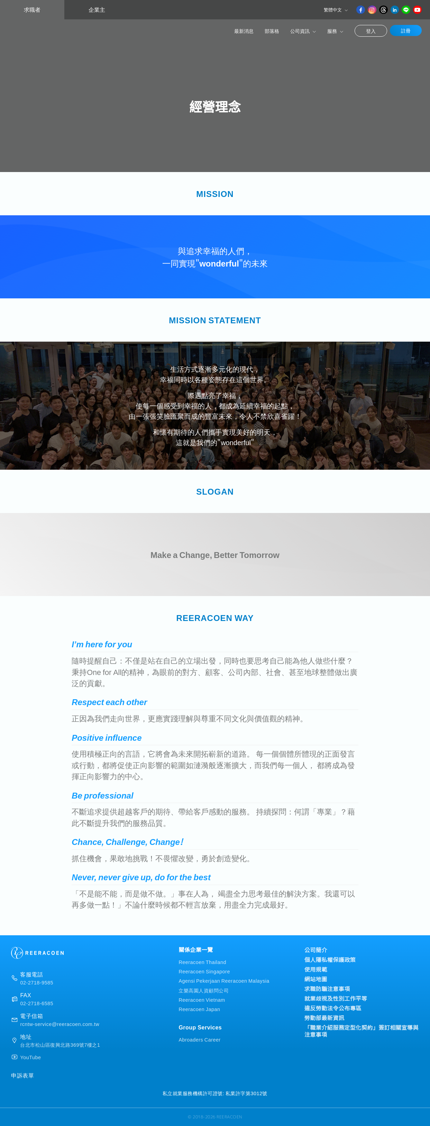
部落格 (272, 30)
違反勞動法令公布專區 (333, 1008)
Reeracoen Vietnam (202, 999)
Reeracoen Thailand (202, 961)
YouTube (30, 1057)
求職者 (32, 9)
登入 (371, 30)
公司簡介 (315, 949)
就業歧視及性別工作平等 (335, 998)
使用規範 (315, 969)
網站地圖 (315, 978)
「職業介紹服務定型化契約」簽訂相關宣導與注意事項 (361, 1031)
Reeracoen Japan (199, 1008)
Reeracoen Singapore (204, 971)
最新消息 (244, 30)
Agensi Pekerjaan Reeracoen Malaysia (224, 980)
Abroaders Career (199, 1039)
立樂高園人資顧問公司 (204, 990)
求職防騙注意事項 (327, 988)
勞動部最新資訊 (324, 1017)
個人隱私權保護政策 (330, 959)
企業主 (97, 9)
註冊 (406, 30)
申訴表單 (22, 1075)
